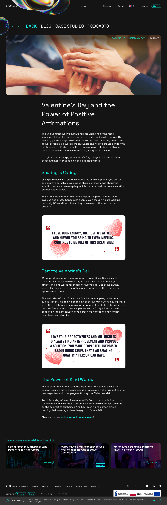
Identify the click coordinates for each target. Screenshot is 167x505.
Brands (121, 6)
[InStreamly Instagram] (128, 486)
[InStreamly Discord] (147, 486)
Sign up (156, 6)
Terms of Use (62, 494)
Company (46, 486)
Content (68, 486)
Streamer (21, 494)
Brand (31, 494)
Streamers (107, 6)
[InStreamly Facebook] (140, 486)
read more (48, 462)
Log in (145, 6)
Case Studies (81, 486)
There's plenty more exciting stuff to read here (32, 440)
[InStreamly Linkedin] (154, 486)
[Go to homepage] (40, 6)
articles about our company (77, 417)
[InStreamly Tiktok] (135, 486)
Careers (58, 486)
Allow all (156, 501)
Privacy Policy (46, 494)
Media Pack (95, 486)
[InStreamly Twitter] (160, 486)
